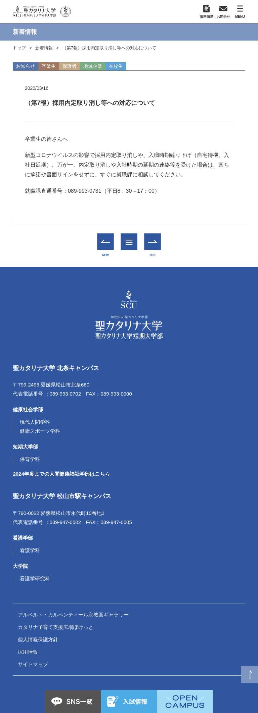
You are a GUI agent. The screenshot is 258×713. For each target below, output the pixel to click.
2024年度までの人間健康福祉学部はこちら (61, 474)
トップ (19, 47)
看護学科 (30, 550)
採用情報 (28, 652)
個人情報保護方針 (38, 639)
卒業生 (49, 66)
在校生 (116, 66)
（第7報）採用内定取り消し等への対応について (109, 47)
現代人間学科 (35, 422)
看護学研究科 (35, 578)
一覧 (129, 237)
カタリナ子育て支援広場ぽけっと (55, 627)
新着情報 (44, 47)
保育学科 (30, 459)
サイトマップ (33, 664)
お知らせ (25, 66)
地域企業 (92, 66)
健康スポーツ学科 (40, 431)
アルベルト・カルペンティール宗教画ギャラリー (73, 614)
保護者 (69, 66)
